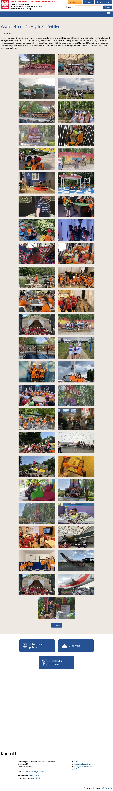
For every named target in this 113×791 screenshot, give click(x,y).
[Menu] (108, 14)
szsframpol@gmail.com (35, 771)
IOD (76, 761)
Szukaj (107, 7)
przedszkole (103, 2)
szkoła (88, 2)
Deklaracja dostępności (84, 764)
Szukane (69, 7)
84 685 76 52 (35, 778)
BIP (75, 769)
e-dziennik (74, 2)
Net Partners (106, 788)
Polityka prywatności (83, 766)
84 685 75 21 (34, 776)
